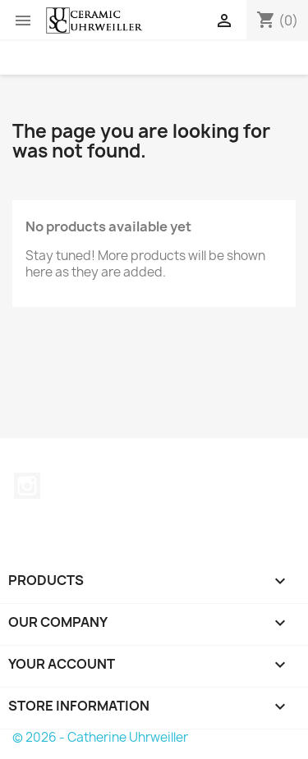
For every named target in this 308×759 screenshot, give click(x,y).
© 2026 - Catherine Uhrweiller (100, 737)
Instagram (27, 486)
